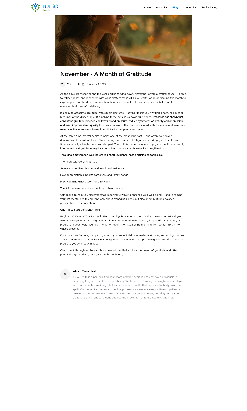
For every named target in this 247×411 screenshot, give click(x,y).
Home (147, 7)
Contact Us (189, 7)
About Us (161, 7)
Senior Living (209, 7)
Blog (175, 7)
